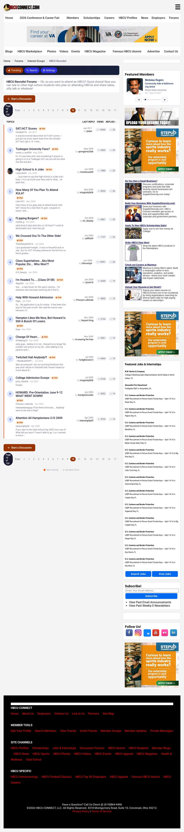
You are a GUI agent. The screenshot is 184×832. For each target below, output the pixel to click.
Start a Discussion (19, 98)
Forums (174, 18)
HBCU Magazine (95, 51)
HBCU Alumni (116, 748)
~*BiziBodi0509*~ (24, 361)
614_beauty (21, 272)
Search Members (45, 731)
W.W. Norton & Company (135, 371)
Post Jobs (165, 574)
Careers (109, 18)
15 (103, 110)
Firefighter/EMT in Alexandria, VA (138, 389)
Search (31, 70)
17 (115, 110)
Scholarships (91, 18)
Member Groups (111, 731)
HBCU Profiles (128, 18)
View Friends (68, 731)
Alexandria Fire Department (136, 385)
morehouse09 (86, 172)
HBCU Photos (61, 754)
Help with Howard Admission (34, 297)
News (144, 18)
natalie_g (20, 222)
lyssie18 (89, 282)
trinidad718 (21, 132)
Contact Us (171, 51)
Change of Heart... (27, 337)
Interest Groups (36, 61)
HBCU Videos (82, 754)
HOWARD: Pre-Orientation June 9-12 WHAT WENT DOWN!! (39, 394)
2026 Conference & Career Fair (39, 18)
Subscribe (151, 596)
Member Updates (136, 731)
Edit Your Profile (21, 731)
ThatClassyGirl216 (24, 244)
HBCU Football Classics (57, 777)
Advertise (153, 51)
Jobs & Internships (64, 748)
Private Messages (161, 731)
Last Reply (88, 122)
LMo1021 (20, 201)
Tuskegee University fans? (33, 149)
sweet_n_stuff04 (23, 152)
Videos (63, 51)
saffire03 (89, 238)
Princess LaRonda (84, 300)
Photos (51, 51)
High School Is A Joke (30, 169)
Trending (14, 70)
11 (79, 110)
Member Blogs (161, 748)
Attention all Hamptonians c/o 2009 (39, 418)
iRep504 (20, 283)
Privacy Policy (80, 811)
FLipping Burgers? (27, 218)
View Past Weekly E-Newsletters (149, 605)
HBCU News (21, 754)
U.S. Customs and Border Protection (139, 395)
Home (9, 18)
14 (97, 110)
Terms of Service (101, 811)
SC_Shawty (88, 221)
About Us (28, 713)
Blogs (9, 51)
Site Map (108, 713)
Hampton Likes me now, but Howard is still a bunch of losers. (41, 319)
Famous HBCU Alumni (127, 51)
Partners (93, 713)
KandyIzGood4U (85, 395)
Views (100, 122)
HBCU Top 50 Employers (90, 777)
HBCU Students (138, 748)
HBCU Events (103, 754)
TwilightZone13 (86, 360)
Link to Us (78, 713)
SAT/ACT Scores (26, 128)
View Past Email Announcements (150, 602)
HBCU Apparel (124, 754)
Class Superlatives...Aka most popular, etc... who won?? (35, 262)
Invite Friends (88, 731)
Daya (18, 301)
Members (73, 18)
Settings (49, 70)
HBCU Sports (41, 754)
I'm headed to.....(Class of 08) (35, 280)
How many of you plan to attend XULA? (37, 191)
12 (85, 110)
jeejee (89, 131)
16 (109, 110)
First (17, 110)
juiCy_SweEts (22, 381)
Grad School (34, 759)
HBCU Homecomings (24, 777)
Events (75, 51)
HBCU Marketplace (30, 51)
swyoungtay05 (22, 426)
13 (91, 110)
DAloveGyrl (87, 263)
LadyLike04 (21, 173)
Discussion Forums (92, 748)
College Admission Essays (32, 377)
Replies (110, 122)
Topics (10, 122)
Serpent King (87, 320)
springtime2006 (85, 151)
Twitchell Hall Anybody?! (31, 357)
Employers (158, 18)
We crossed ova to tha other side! (38, 236)
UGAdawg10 (21, 340)
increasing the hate (84, 339)
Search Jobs (138, 574)
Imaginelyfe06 (86, 192)
